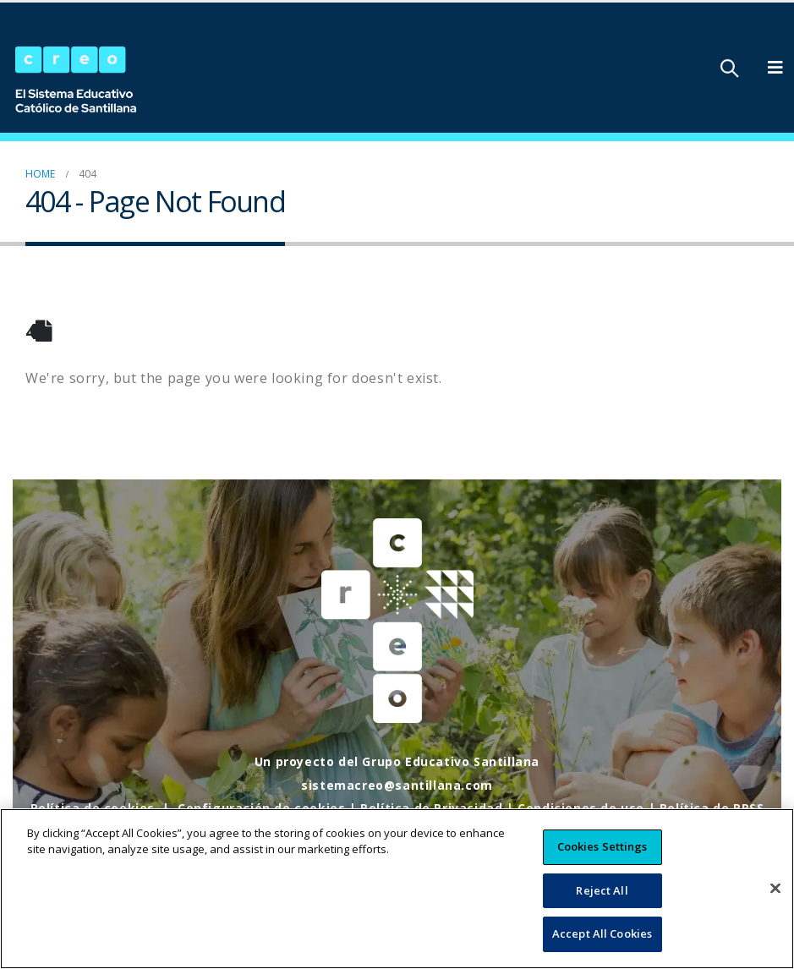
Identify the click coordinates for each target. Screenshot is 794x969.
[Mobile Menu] (775, 67)
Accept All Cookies (602, 949)
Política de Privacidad (431, 808)
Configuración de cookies (261, 808)
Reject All (601, 905)
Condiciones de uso (580, 808)
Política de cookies (92, 808)
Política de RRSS (712, 808)
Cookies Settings (602, 861)
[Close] (775, 903)
